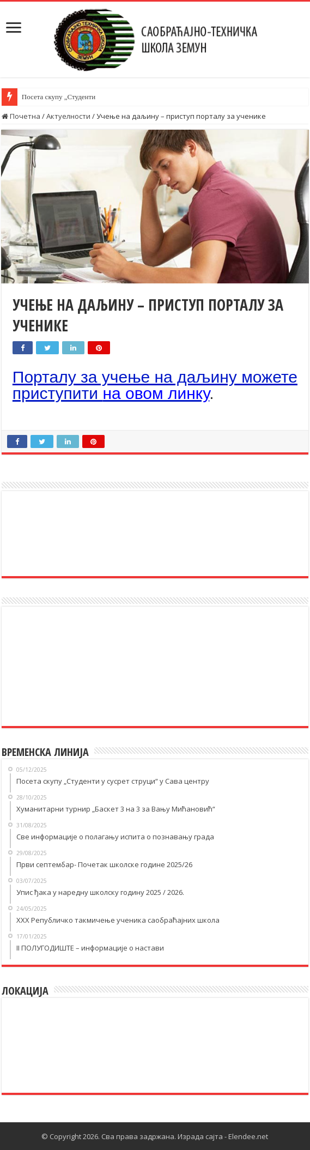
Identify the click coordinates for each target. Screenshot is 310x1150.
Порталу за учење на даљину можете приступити (155, 385)
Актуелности (68, 116)
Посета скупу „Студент (57, 97)
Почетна (21, 116)
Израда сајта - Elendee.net (223, 1136)
